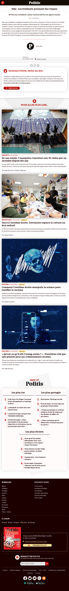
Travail (4, 502)
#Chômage (31, 522)
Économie (5, 505)
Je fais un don (38, 486)
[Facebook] (25, 578)
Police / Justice (6, 512)
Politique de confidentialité (57, 570)
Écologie (4, 491)
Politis (30, 18)
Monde (4, 500)
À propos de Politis (40, 495)
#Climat (4, 522)
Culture (4, 498)
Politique (4, 488)
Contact (4, 570)
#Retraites (23, 522)
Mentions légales (15, 570)
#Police (10, 522)
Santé (3, 509)
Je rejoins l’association (41, 493)
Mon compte (38, 498)
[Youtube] (35, 578)
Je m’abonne (38, 491)
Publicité (30, 573)
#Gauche (16, 522)
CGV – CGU (42, 570)
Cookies (37, 573)
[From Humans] (44, 578)
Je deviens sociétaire (40, 488)
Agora (4, 486)
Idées (3, 495)
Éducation (5, 507)
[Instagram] (39, 578)
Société (4, 493)
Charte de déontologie (29, 570)
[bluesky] (30, 578)
